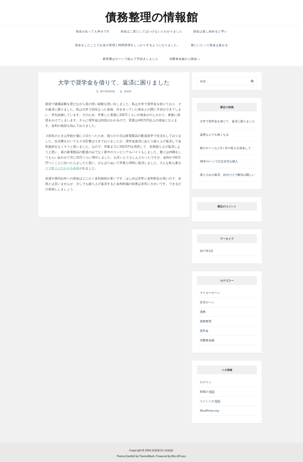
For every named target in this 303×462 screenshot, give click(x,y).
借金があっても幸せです (93, 31)
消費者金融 (207, 340)
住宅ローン (207, 302)
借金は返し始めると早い (210, 31)
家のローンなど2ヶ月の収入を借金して (225, 148)
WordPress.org (209, 410)
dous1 (128, 91)
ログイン (205, 382)
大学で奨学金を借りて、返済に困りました (227, 121)
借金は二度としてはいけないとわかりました (151, 31)
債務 (203, 312)
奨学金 (204, 331)
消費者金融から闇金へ (184, 59)
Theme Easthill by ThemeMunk (136, 456)
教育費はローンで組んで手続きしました (130, 59)
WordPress (178, 456)
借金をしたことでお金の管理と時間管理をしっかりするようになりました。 (127, 45)
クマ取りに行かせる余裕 (62, 168)
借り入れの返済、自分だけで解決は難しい (227, 175)
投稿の (207, 391)
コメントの (210, 401)
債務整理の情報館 (151, 17)
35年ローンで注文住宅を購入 (219, 161)
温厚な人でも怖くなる (214, 134)
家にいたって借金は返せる (209, 45)
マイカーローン (210, 293)
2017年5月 (206, 251)
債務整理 (205, 321)
